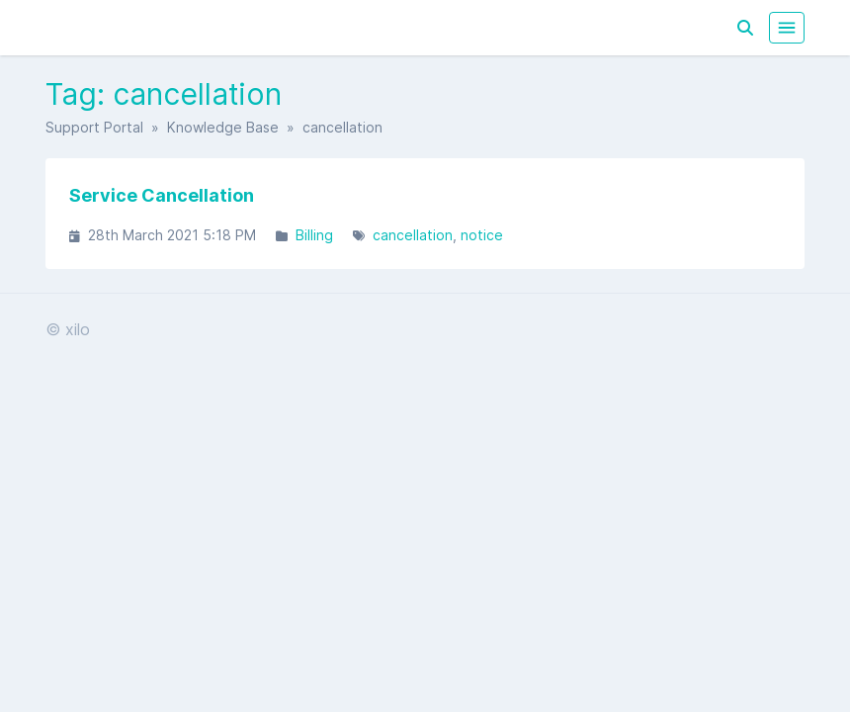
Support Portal (94, 127)
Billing (314, 234)
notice (482, 234)
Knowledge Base (223, 127)
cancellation (413, 234)
